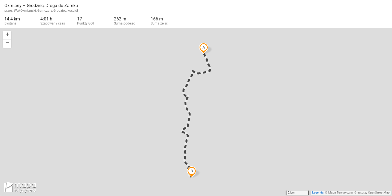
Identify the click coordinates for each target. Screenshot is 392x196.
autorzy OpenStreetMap (373, 192)
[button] (7, 35)
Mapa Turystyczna (340, 192)
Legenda (318, 192)
